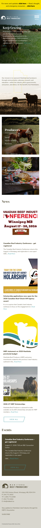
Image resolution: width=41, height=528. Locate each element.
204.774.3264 (8, 499)
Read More (14, 458)
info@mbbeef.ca (8, 501)
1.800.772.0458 (10, 497)
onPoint (18, 524)
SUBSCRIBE (6, 514)
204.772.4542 (8, 495)
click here (22, 3)
